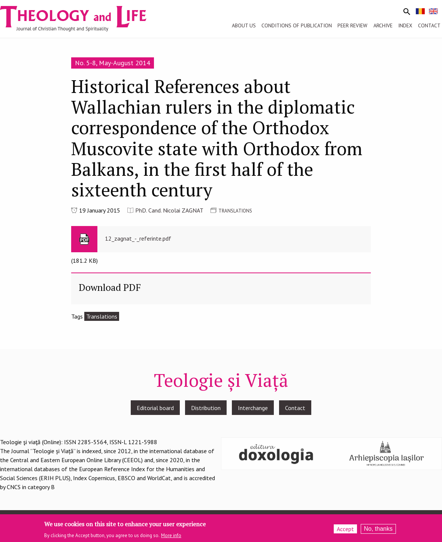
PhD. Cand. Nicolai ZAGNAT (169, 210)
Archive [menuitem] (383, 25)
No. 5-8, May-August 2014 (112, 62)
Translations (101, 316)
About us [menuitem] (244, 25)
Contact (295, 408)
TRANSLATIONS (235, 211)
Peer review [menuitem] (352, 25)
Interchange (253, 408)
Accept (345, 531)
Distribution (206, 408)
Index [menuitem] (405, 25)
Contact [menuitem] (429, 25)
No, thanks (378, 531)
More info (171, 537)
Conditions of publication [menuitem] (296, 25)
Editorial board (155, 408)
